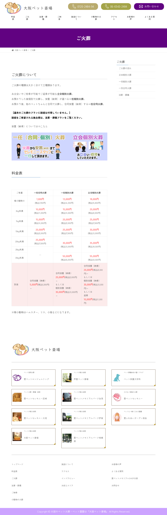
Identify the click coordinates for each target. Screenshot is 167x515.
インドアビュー (68, 478)
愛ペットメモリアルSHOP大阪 (125, 478)
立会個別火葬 (125, 74)
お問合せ (115, 485)
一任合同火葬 (125, 88)
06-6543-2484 (116, 6)
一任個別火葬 (125, 81)
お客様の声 (131, 17)
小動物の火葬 (96, 17)
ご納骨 (59, 17)
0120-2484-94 (83, 6)
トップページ (17, 464)
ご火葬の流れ (125, 68)
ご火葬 (27, 17)
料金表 (13, 17)
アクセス (114, 17)
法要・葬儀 (43, 17)
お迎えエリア (67, 485)
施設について (76, 17)
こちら (44, 126)
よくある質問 (150, 17)
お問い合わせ (149, 6)
